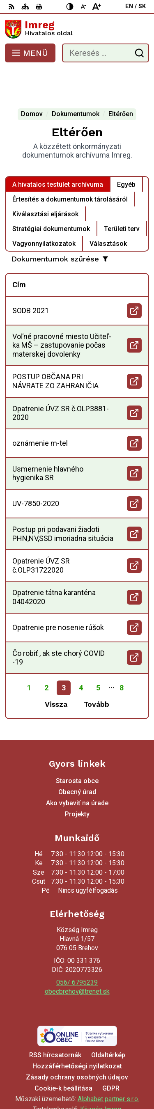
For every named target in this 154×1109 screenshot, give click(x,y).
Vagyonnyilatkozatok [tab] (44, 210)
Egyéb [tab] (126, 151)
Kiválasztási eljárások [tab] (45, 181)
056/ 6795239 (77, 949)
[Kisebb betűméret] (83, 6)
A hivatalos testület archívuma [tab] (57, 151)
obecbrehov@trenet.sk (77, 958)
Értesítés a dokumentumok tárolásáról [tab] (70, 166)
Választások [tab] (108, 210)
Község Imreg (100, 1076)
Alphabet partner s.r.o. (108, 1066)
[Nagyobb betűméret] (96, 6)
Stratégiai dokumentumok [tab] (51, 195)
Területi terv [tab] (122, 195)
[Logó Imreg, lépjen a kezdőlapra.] (77, 29)
